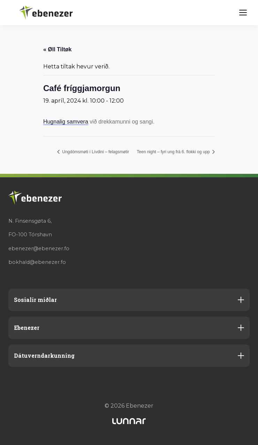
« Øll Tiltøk (57, 49)
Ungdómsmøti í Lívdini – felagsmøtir (95, 151)
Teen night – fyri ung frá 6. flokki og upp (174, 151)
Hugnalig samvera (65, 122)
